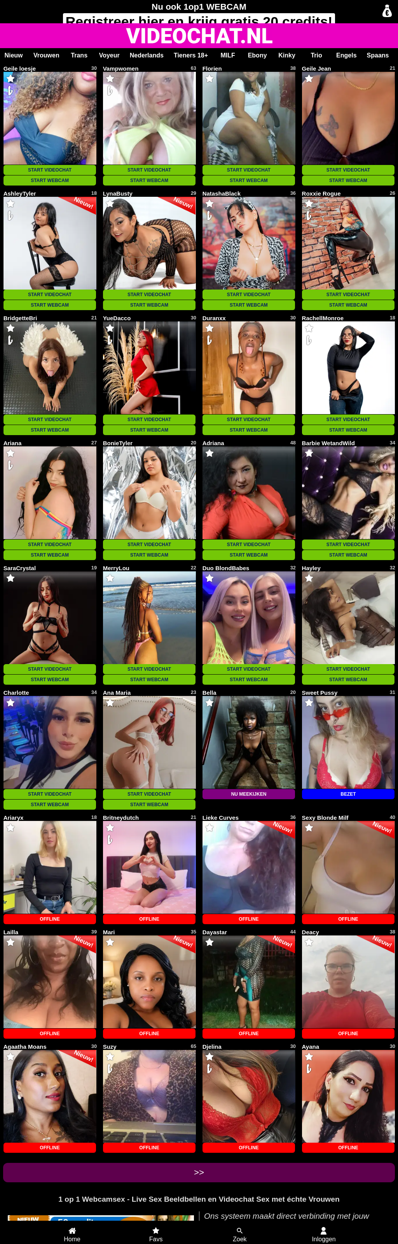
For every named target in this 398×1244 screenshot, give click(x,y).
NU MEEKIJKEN (249, 794)
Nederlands (147, 55)
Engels (346, 55)
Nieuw (13, 55)
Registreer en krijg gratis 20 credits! (198, 21)
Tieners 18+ (191, 55)
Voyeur (109, 55)
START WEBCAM (50, 180)
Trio (316, 55)
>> (199, 1172)
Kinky (286, 55)
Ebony (257, 55)
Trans (79, 55)
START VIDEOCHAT (50, 170)
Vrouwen (46, 55)
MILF (227, 55)
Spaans (378, 55)
